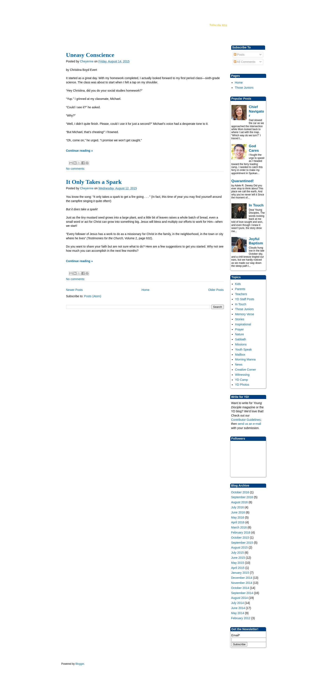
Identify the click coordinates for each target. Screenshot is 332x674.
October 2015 (240, 537)
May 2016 (237, 517)
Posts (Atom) (92, 296)
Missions (240, 344)
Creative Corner (245, 369)
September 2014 (242, 593)
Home (239, 82)
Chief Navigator (256, 111)
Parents (240, 289)
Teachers (241, 294)
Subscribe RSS (218, 25)
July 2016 (237, 507)
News (238, 364)
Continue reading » (79, 150)
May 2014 (237, 613)
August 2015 (239, 547)
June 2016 (238, 512)
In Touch (256, 205)
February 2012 (240, 618)
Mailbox (240, 354)
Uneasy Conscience (90, 55)
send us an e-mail (249, 423)
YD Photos (242, 384)
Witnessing (242, 374)
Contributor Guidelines (246, 419)
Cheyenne (87, 61)
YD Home (69, 30)
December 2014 (241, 577)
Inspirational (243, 324)
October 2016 (240, 492)
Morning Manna (245, 359)
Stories (239, 319)
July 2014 (237, 603)
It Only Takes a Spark (94, 182)
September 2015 (242, 542)
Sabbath (240, 339)
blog (84, 30)
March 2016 (239, 527)
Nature (239, 334)
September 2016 (242, 497)
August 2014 (239, 598)
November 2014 (241, 583)
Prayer (239, 329)
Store (96, 30)
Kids (238, 284)
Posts (239, 54)
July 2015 (237, 552)
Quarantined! (242, 181)
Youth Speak (243, 349)
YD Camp (241, 379)
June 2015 (238, 557)
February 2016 (240, 532)
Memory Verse (244, 314)
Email (235, 635)
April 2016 (238, 522)
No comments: (75, 168)
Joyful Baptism (256, 241)
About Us (110, 30)
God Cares (254, 148)
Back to (242, 6)
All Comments (244, 61)
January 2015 (240, 572)
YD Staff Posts (244, 299)
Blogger (79, 663)
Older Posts (216, 290)
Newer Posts (74, 290)
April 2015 (238, 567)
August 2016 (239, 502)
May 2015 (237, 562)
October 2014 (240, 588)
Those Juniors (244, 87)
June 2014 (238, 608)
